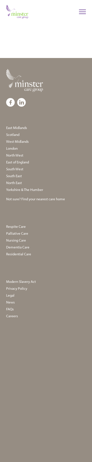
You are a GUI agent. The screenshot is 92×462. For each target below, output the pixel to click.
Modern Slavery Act (21, 281)
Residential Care (18, 254)
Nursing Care (16, 240)
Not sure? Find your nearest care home (35, 199)
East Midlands (16, 127)
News (10, 302)
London (12, 148)
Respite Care (16, 226)
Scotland (12, 134)
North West (14, 155)
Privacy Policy (16, 288)
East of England (17, 162)
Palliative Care (17, 233)
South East (14, 175)
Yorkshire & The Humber (24, 189)
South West (14, 169)
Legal (10, 295)
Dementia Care (17, 247)
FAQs (10, 309)
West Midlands (17, 141)
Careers (12, 316)
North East (14, 182)
